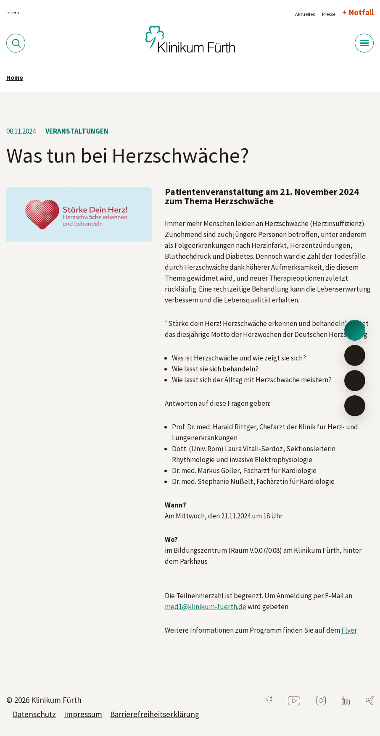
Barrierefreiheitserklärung (154, 714)
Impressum (83, 714)
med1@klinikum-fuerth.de (205, 606)
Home (14, 77)
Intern (12, 12)
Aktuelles (305, 14)
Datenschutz (34, 714)
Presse (328, 14)
